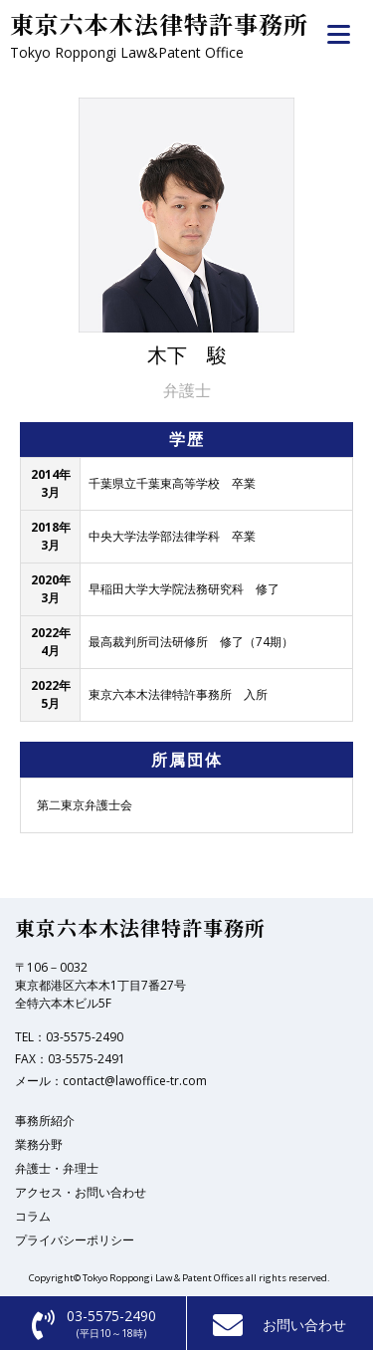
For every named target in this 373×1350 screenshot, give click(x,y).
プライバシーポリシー (74, 1240)
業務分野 (39, 1144)
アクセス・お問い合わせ (80, 1192)
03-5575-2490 (84, 1036)
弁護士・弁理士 (56, 1168)
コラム (33, 1216)
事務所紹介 (45, 1120)
